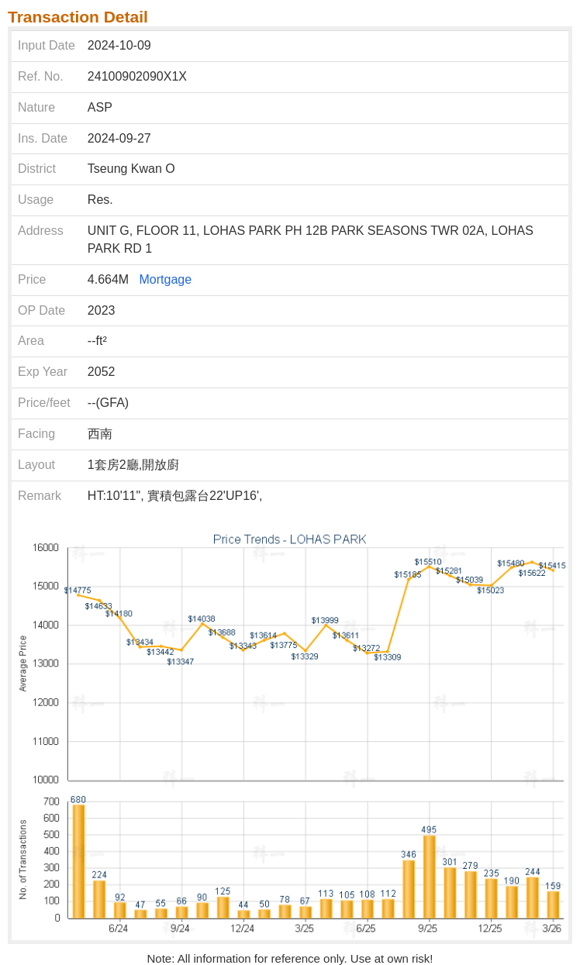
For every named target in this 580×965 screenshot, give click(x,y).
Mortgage (166, 279)
